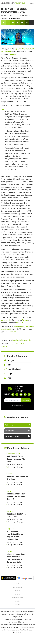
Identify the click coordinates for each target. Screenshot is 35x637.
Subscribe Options (17, 405)
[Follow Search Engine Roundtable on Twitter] (16, 394)
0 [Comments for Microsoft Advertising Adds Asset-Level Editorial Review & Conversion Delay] (8, 567)
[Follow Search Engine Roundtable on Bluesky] (21, 394)
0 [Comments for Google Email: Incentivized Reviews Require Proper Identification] (8, 545)
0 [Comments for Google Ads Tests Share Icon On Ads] (8, 522)
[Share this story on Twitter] (8, 22)
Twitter (25, 320)
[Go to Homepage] (13, 3)
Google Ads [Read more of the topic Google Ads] (10, 511)
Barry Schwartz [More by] (26, 15)
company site (6, 320)
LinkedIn (19, 323)
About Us (17, 594)
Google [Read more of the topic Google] (9, 491)
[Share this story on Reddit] (12, 22)
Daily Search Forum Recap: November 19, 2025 (16, 459)
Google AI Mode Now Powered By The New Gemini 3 (16, 496)
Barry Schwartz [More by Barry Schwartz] (18, 467)
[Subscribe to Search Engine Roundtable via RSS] (29, 394)
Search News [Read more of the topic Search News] (11, 474)
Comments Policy (17, 597)
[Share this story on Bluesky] (22, 22)
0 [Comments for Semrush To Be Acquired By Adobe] (8, 484)
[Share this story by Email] (27, 22)
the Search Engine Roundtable (19, 611)
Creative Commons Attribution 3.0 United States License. (17, 627)
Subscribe (25, 400)
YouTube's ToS (17, 632)
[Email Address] (12, 400)
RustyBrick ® (22, 619)
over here (12, 54)
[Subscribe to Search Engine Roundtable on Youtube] (25, 394)
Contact (17, 604)
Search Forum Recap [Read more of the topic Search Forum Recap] (13, 454)
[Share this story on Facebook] (3, 22)
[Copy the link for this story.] (31, 22)
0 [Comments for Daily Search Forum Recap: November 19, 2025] (8, 467)
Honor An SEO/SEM (14, 18)
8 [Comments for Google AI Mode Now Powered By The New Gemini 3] (8, 504)
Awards (17, 591)
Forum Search (17, 587)
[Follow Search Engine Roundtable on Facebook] (12, 394)
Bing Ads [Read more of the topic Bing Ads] (9, 551)
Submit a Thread (17, 584)
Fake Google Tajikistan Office (21, 340)
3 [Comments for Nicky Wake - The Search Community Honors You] (16, 15)
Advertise (17, 601)
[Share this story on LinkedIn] (17, 22)
